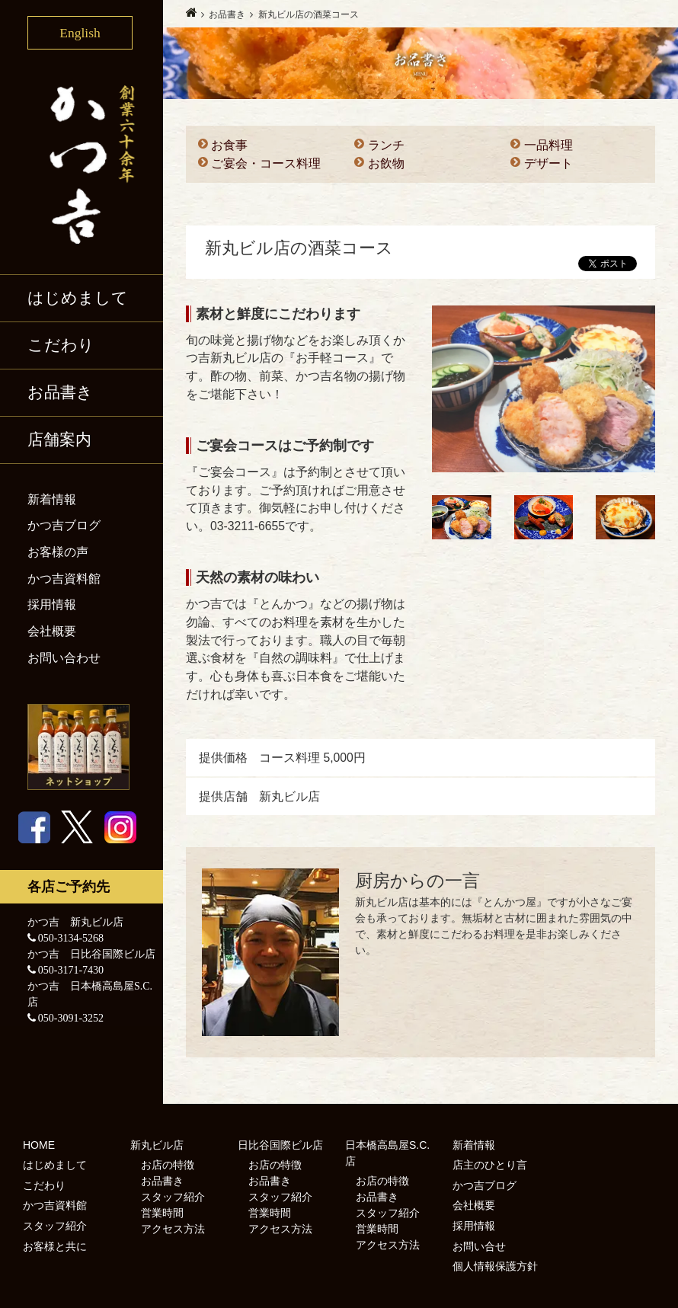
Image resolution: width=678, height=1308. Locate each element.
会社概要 (51, 631)
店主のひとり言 (490, 1165)
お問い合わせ (64, 657)
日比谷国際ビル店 (280, 1145)
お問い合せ (479, 1246)
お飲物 (386, 163)
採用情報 (51, 604)
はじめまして (77, 298)
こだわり (60, 345)
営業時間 (162, 1213)
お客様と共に (55, 1246)
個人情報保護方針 (495, 1266)
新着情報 (51, 499)
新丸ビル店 (157, 1145)
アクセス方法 (173, 1229)
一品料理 (548, 145)
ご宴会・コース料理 (266, 163)
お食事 (229, 145)
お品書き (60, 392)
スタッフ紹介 (55, 1226)
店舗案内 (59, 439)
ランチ (386, 145)
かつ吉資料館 (64, 578)
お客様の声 (57, 551)
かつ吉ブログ (64, 525)
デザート (548, 163)
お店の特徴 (167, 1165)
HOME (39, 1145)
